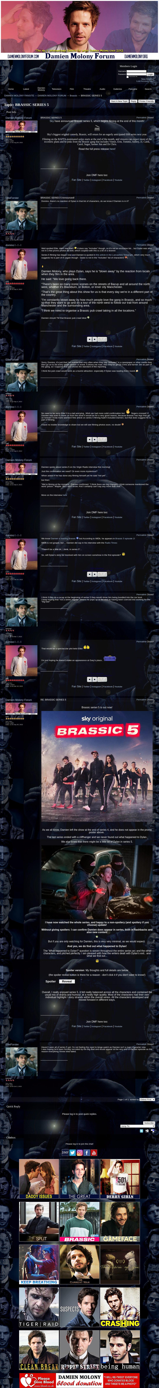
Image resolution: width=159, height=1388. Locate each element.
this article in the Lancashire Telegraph (114, 255)
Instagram (96, 180)
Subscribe (149, 1123)
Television (56, 89)
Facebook (108, 180)
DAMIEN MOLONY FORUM (52, 95)
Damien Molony (41, 89)
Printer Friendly (146, 101)
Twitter (86, 180)
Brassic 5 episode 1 (124, 538)
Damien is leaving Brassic (63, 538)
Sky (52, 121)
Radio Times (111, 543)
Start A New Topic (119, 101)
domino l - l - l (13, 245)
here (112, 149)
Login (150, 74)
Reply (133, 101)
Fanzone (133, 89)
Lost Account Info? (145, 81)
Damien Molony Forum (19, 117)
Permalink (141, 117)
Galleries (117, 89)
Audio (102, 89)
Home (11, 89)
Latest (26, 89)
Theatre (87, 89)
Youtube (118, 180)
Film (72, 89)
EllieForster (12, 197)
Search (148, 89)
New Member (147, 79)
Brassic (73, 95)
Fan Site (76, 180)
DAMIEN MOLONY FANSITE (19, 95)
